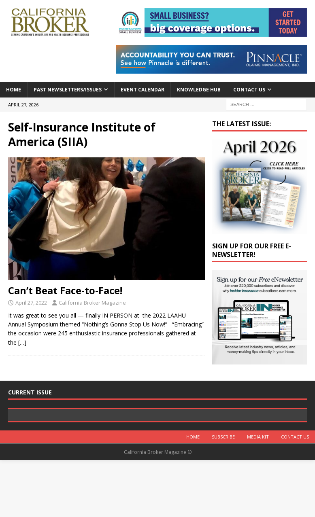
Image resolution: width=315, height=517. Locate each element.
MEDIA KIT (258, 494)
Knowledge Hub (199, 89)
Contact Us (249, 89)
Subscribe (223, 494)
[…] (22, 342)
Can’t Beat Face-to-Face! (65, 290)
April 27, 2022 (31, 302)
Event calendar (142, 89)
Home (13, 89)
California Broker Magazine (92, 302)
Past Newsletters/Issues (68, 89)
